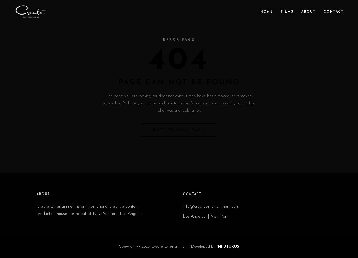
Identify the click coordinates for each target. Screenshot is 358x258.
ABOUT (43, 194)
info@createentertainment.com (211, 206)
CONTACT (192, 194)
